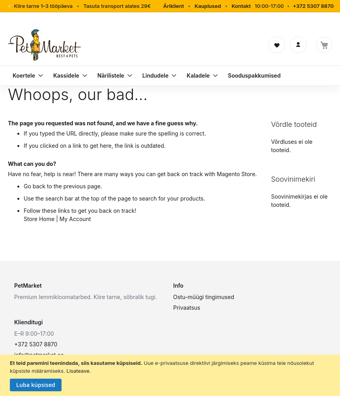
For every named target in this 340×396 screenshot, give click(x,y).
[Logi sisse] (298, 45)
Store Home (39, 219)
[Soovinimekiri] (277, 45)
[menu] (170, 76)
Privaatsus (186, 307)
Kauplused (207, 6)
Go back (34, 186)
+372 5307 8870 (313, 6)
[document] (171, 375)
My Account (75, 219)
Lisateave (78, 371)
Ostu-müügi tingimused (203, 297)
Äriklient (173, 6)
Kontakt (241, 6)
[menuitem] (24, 75)
